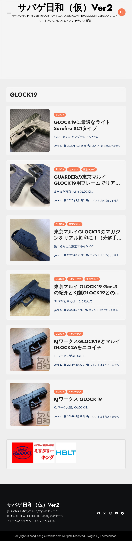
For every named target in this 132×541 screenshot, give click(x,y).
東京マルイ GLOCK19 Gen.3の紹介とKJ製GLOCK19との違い (87, 292)
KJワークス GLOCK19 (78, 399)
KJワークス (75, 279)
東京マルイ (89, 169)
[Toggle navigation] (9, 12)
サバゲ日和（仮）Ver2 (32, 505)
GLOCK (60, 114)
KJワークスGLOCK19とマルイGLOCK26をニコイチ (87, 344)
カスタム (73, 169)
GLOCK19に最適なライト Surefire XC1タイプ (82, 125)
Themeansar (108, 536)
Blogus (91, 536)
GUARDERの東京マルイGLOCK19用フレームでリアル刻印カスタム (87, 183)
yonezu (58, 145)
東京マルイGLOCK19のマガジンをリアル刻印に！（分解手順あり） (88, 238)
